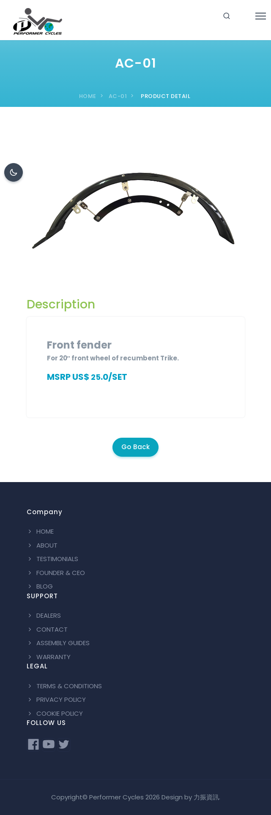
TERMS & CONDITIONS (64, 685)
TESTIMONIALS (52, 558)
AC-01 (118, 96)
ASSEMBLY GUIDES (58, 642)
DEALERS (44, 615)
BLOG (40, 586)
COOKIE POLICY (55, 713)
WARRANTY (49, 656)
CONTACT (47, 629)
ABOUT (42, 545)
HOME (87, 96)
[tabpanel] (135, 363)
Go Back (135, 446)
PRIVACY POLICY (56, 699)
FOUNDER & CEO (56, 572)
